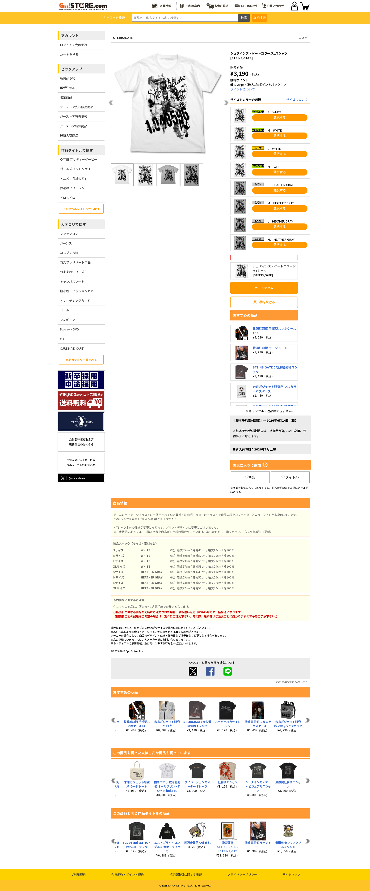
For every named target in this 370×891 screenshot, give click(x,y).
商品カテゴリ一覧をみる (81, 360)
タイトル (290, 477)
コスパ (303, 37)
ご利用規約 (78, 874)
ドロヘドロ (67, 197)
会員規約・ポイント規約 (127, 874)
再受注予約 (67, 88)
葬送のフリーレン (72, 188)
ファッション (69, 233)
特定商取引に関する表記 (185, 874)
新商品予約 (67, 78)
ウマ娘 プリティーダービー (78, 159)
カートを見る (69, 54)
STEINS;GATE (123, 37)
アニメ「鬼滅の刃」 (74, 178)
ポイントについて (242, 89)
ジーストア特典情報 (73, 116)
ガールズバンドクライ (75, 169)
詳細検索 (259, 17)
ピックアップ (71, 68)
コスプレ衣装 (69, 252)
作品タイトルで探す (77, 150)
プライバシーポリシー (242, 874)
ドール (64, 310)
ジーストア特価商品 (73, 126)
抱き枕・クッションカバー (78, 291)
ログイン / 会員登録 (73, 45)
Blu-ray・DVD (69, 329)
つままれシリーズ (72, 272)
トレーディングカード (75, 300)
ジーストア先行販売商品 (76, 107)
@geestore (72, 478)
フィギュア (67, 319)
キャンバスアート (72, 281)
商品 (250, 477)
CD (62, 339)
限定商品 (66, 97)
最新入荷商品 (69, 135)
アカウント (70, 35)
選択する (279, 117)
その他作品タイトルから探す (81, 209)
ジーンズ (66, 243)
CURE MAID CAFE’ (72, 348)
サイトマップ (292, 874)
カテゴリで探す (73, 224)
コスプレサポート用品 (75, 262)
